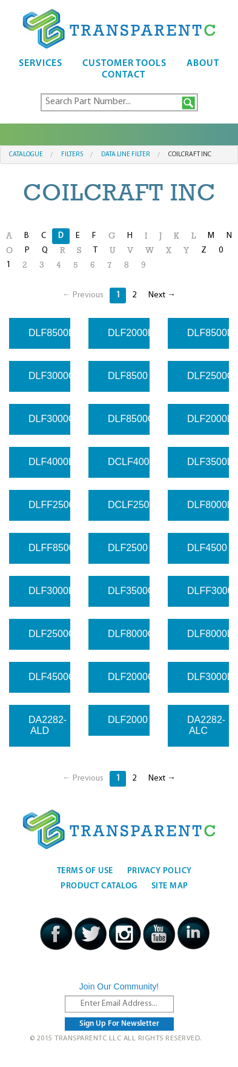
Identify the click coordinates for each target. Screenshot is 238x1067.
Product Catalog (99, 886)
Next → (162, 295)
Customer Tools (124, 63)
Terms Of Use (85, 871)
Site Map (169, 886)
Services (40, 63)
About (203, 63)
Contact (123, 75)
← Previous (83, 295)
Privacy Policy (159, 871)
